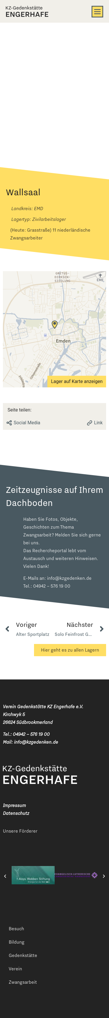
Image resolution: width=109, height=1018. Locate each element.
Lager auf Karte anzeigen (77, 381)
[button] (5, 876)
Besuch (16, 928)
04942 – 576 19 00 (51, 586)
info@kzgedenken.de (69, 578)
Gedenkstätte (23, 955)
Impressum (14, 805)
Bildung (16, 942)
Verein (15, 969)
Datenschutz (16, 813)
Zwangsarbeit (23, 982)
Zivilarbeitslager (49, 219)
